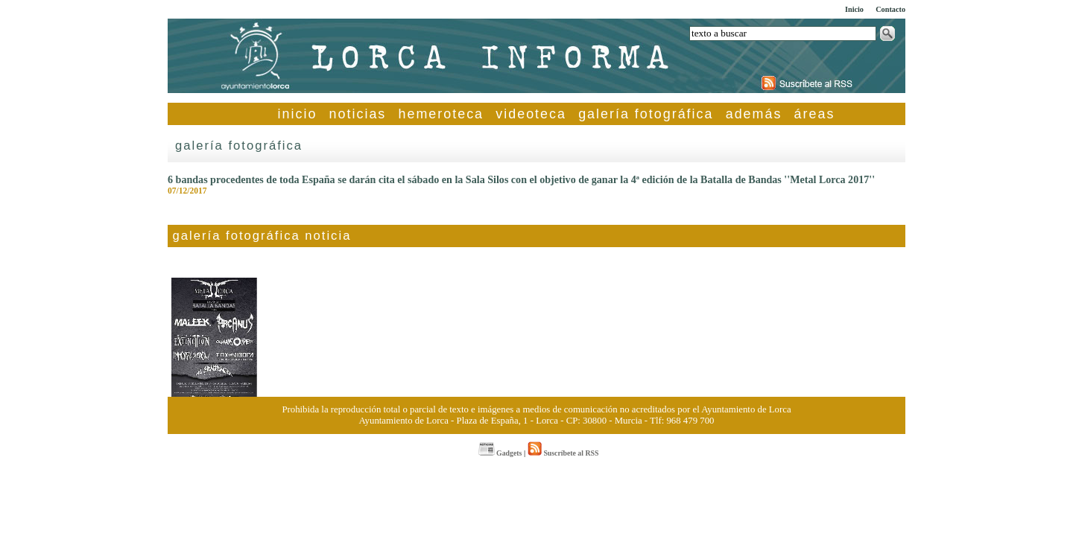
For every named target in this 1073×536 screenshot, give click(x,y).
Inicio (854, 9)
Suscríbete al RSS (563, 453)
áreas (814, 113)
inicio (297, 113)
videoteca (531, 113)
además (754, 113)
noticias (358, 113)
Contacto (890, 9)
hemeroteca (441, 113)
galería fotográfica (645, 113)
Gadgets (500, 453)
